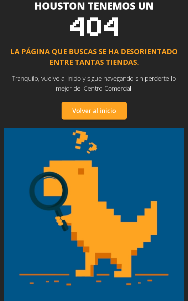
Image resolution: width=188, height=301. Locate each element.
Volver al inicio (94, 110)
